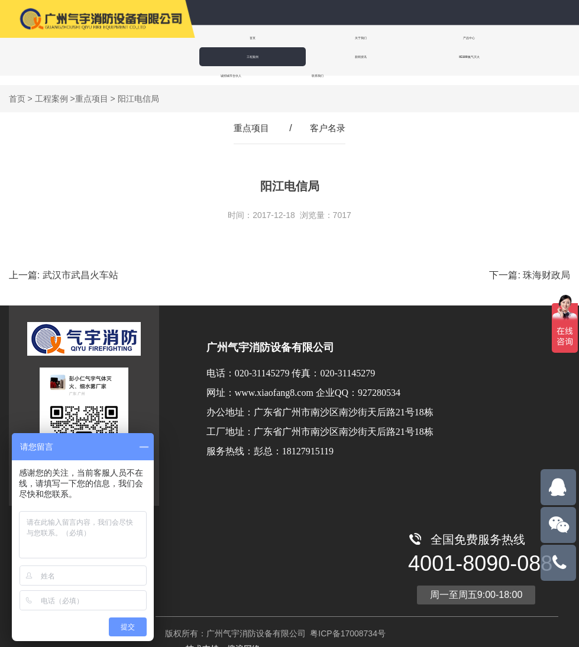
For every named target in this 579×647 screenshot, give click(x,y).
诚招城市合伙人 (307, 56)
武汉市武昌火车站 (80, 266)
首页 (232, 37)
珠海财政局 (546, 266)
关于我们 (305, 37)
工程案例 (449, 37)
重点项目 (91, 89)
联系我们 (381, 56)
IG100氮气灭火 (232, 56)
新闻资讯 (521, 37)
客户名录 (329, 118)
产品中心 (377, 37)
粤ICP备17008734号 (347, 624)
